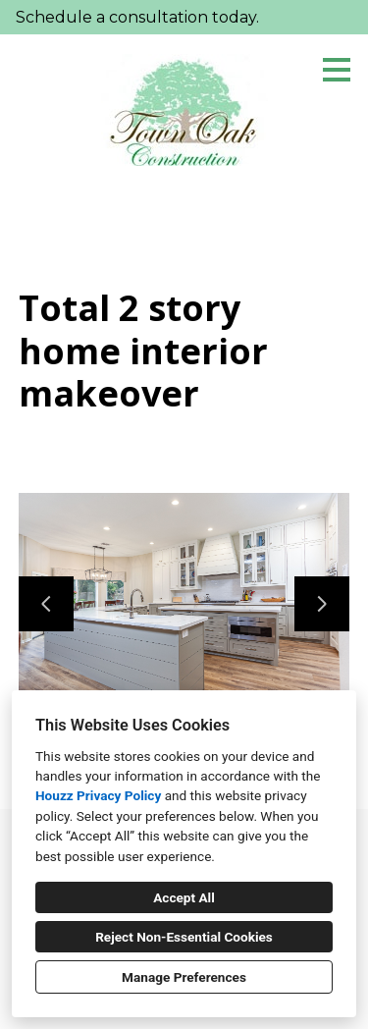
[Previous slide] (46, 603)
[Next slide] (321, 603)
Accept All (184, 897)
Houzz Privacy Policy (98, 795)
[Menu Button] (336, 69)
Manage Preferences (184, 977)
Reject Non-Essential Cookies (184, 937)
